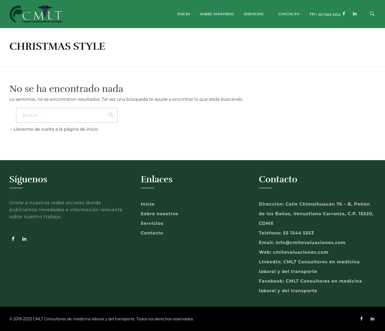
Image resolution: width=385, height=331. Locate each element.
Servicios (152, 223)
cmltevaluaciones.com (301, 252)
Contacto (152, 233)
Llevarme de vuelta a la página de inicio (53, 129)
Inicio (148, 204)
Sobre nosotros (159, 213)
